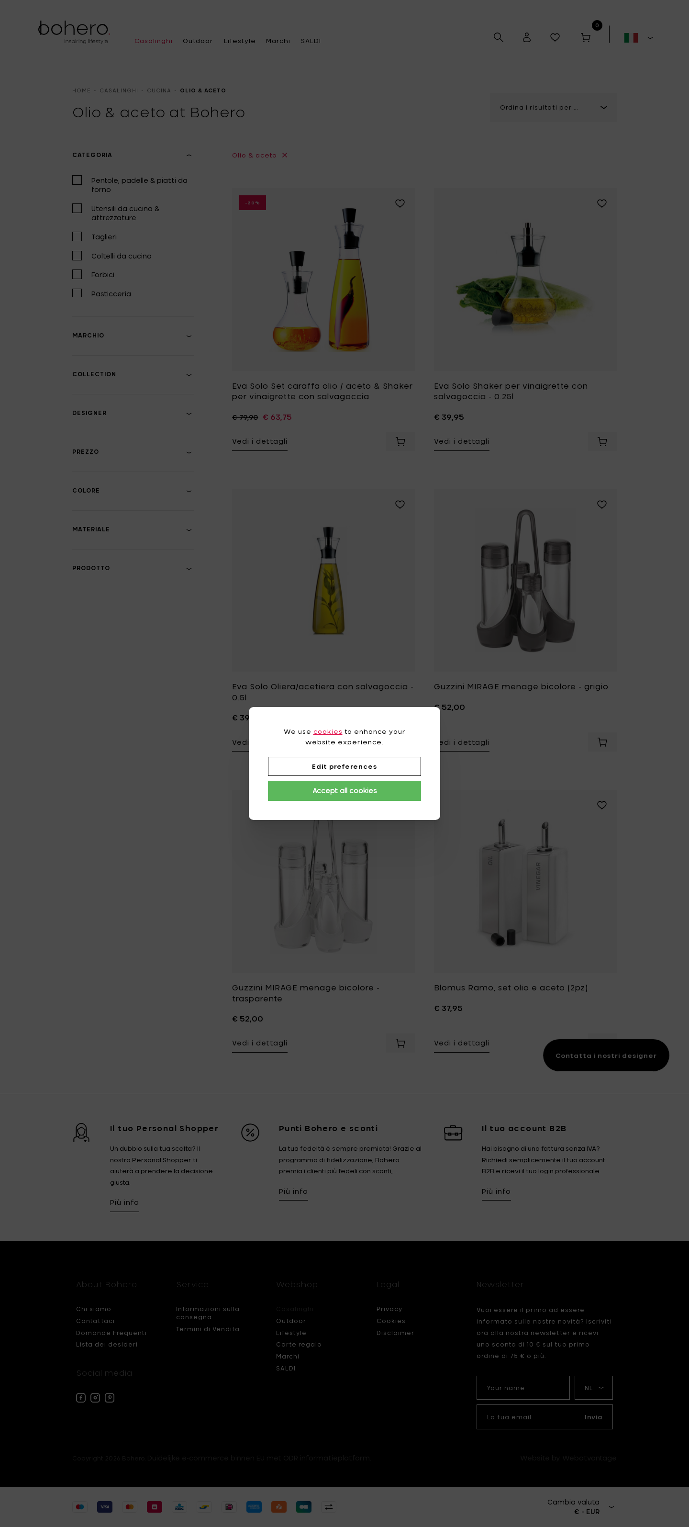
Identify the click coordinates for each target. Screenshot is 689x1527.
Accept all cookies (344, 790)
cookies (328, 731)
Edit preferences (344, 766)
